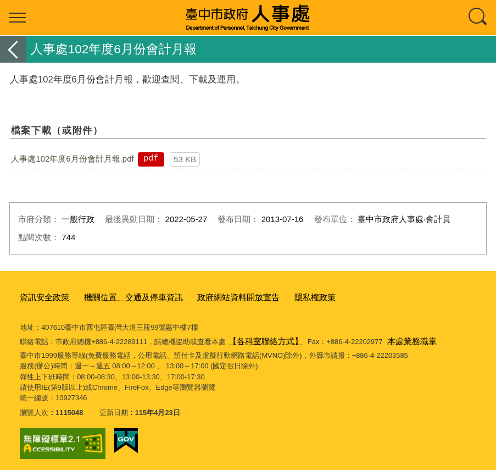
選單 (17, 17)
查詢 (478, 17)
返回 (13, 49)
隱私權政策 (281, 296)
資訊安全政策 (41, 296)
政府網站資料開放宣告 (213, 296)
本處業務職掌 (398, 337)
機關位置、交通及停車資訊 (120, 296)
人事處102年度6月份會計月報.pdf (72, 158)
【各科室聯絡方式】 (261, 337)
